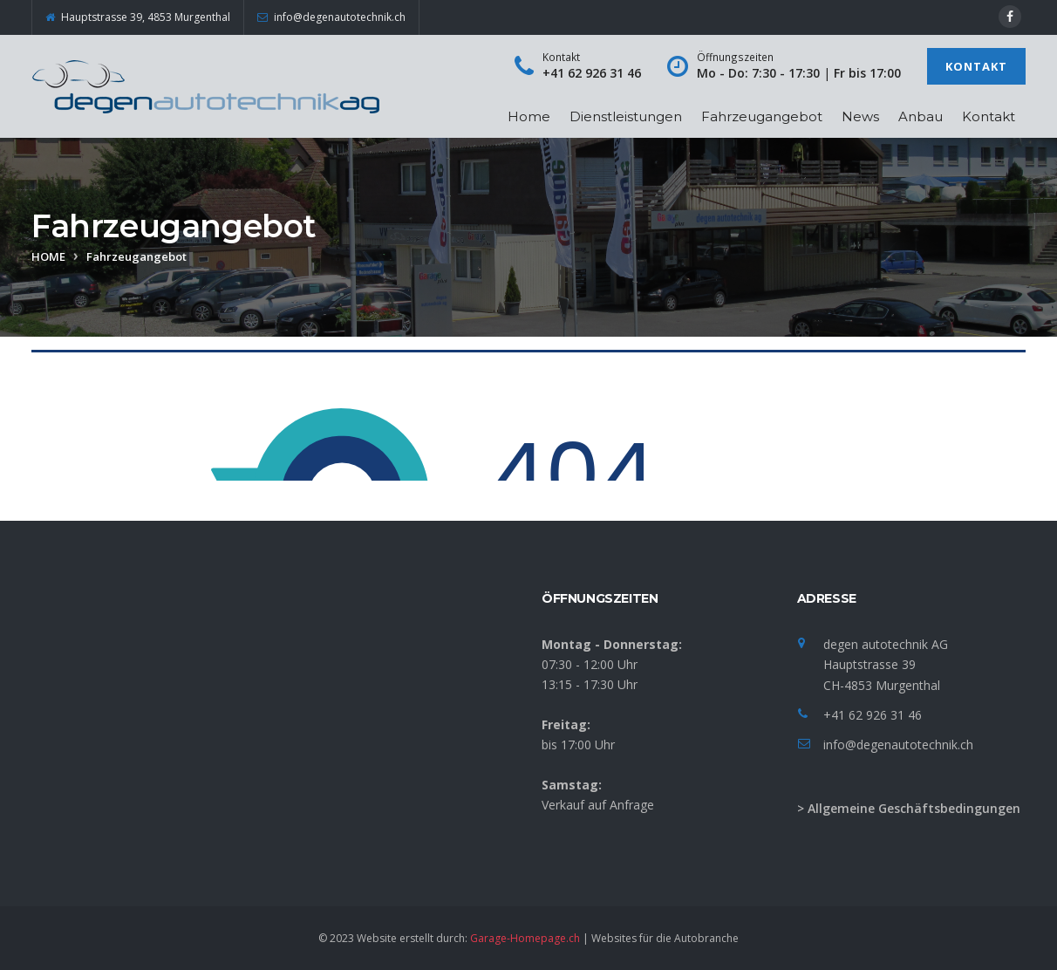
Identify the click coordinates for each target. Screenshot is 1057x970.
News (860, 116)
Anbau (920, 116)
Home (529, 116)
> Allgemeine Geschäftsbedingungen (908, 808)
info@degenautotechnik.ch (898, 744)
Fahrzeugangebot (761, 116)
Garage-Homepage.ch (525, 938)
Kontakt (976, 66)
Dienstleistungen (625, 116)
